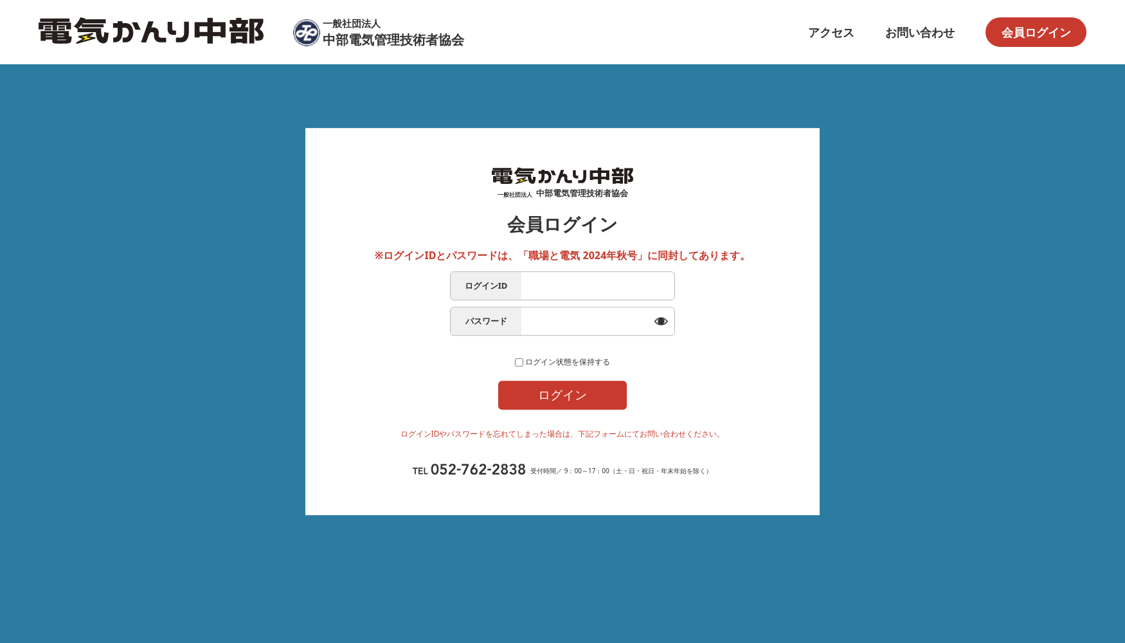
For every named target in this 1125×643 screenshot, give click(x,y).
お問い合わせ (920, 32)
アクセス (831, 32)
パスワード (486, 308)
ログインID (486, 273)
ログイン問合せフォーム (563, 453)
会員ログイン (1036, 32)
